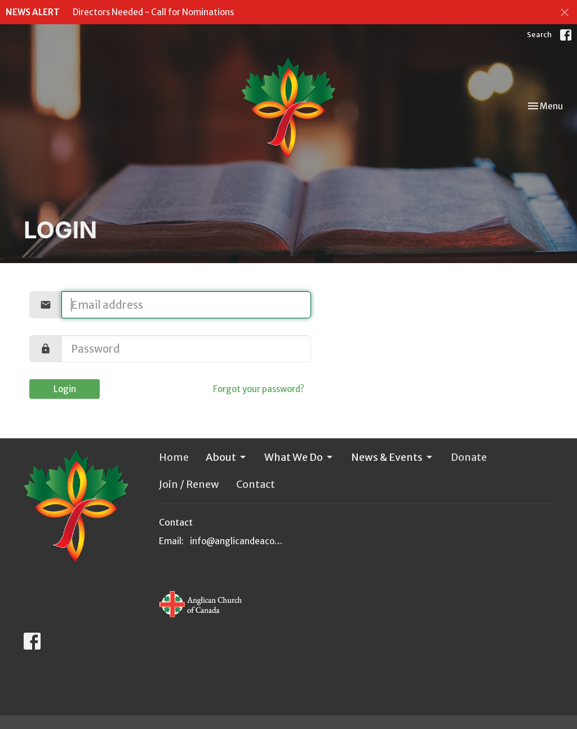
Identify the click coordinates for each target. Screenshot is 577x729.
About (226, 457)
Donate (469, 457)
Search (539, 34)
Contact (255, 484)
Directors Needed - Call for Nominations (153, 12)
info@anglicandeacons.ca (236, 541)
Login (65, 389)
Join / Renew (189, 484)
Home (174, 457)
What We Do (299, 457)
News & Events (392, 457)
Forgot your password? (258, 389)
